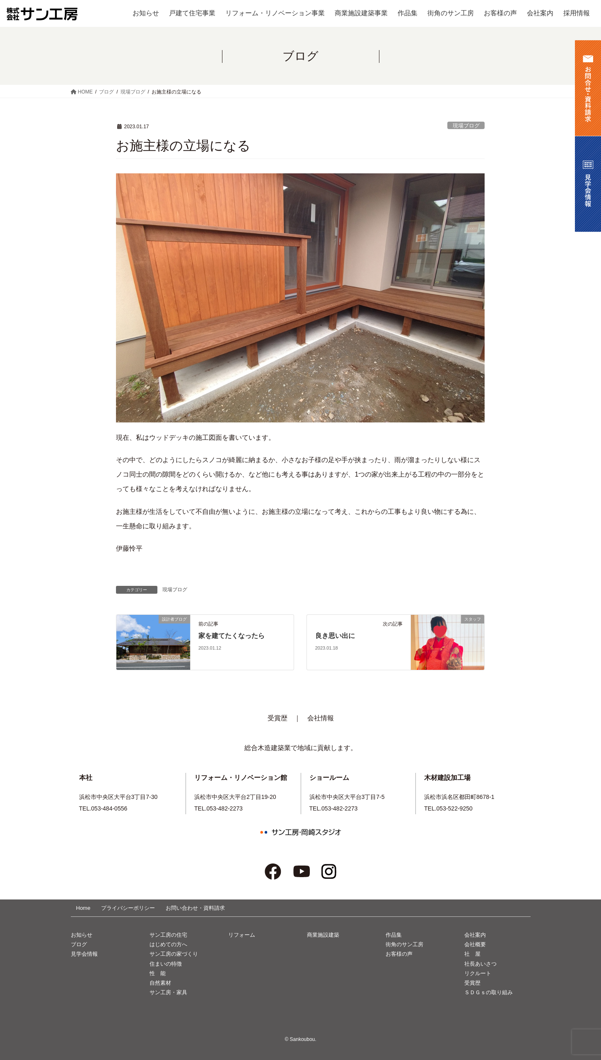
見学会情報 (84, 954)
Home (83, 908)
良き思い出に (335, 635)
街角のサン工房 (404, 944)
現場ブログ (466, 125)
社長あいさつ (480, 964)
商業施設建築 (323, 935)
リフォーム (241, 935)
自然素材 (160, 983)
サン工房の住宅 (168, 935)
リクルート (477, 973)
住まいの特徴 (166, 964)
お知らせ (81, 935)
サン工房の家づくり (174, 954)
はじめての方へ (168, 944)
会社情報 (320, 718)
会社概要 (475, 944)
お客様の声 (399, 954)
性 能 (158, 973)
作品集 (394, 935)
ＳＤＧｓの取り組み (488, 992)
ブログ (79, 944)
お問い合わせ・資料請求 (195, 908)
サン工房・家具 (168, 992)
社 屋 (472, 954)
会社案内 (475, 935)
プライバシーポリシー (128, 908)
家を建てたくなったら (231, 635)
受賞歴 (277, 718)
